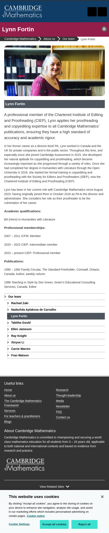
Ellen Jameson (21, 329)
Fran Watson (20, 355)
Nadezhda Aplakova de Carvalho (33, 309)
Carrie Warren (20, 349)
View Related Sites (52, 486)
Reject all (84, 524)
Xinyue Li (17, 342)
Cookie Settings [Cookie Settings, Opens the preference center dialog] (19, 524)
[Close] (102, 497)
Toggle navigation (102, 11)
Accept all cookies (54, 524)
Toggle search (92, 11)
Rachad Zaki (19, 303)
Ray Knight (19, 336)
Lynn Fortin (19, 316)
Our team (14, 296)
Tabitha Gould (20, 322)
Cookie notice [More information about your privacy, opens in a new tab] (36, 515)
